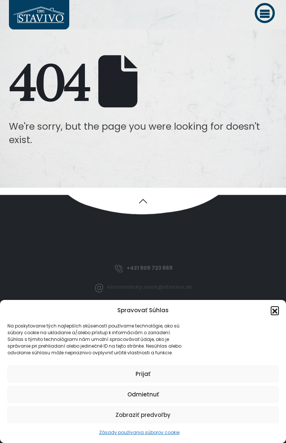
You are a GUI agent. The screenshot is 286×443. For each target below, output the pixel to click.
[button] (265, 13)
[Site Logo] (39, 14)
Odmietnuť (143, 394)
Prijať (143, 374)
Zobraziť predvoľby (143, 415)
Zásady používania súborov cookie (139, 432)
